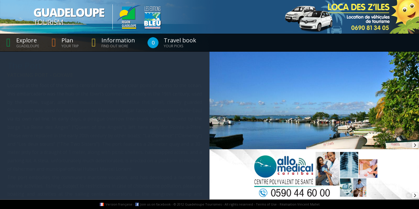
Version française (118, 204)
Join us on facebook (155, 204)
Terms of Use (266, 204)
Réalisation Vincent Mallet (300, 204)
